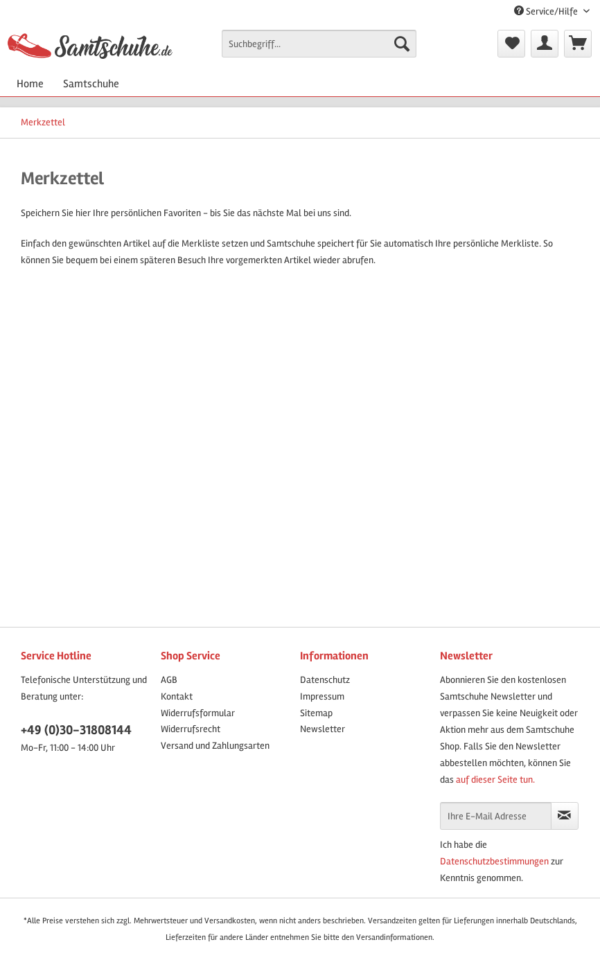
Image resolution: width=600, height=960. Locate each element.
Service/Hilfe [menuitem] (547, 11)
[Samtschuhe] (91, 83)
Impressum (322, 696)
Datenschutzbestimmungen (494, 861)
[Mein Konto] (544, 43)
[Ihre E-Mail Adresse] (496, 816)
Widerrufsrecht (190, 729)
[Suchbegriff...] (319, 43)
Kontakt (177, 696)
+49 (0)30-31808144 (76, 730)
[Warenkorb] (578, 43)
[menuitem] (319, 49)
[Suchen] (401, 43)
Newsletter (322, 729)
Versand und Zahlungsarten (215, 746)
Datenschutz (325, 680)
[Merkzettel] (511, 43)
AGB (169, 680)
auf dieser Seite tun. (495, 779)
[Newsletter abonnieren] (565, 816)
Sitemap (316, 713)
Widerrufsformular (198, 713)
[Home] (30, 83)
